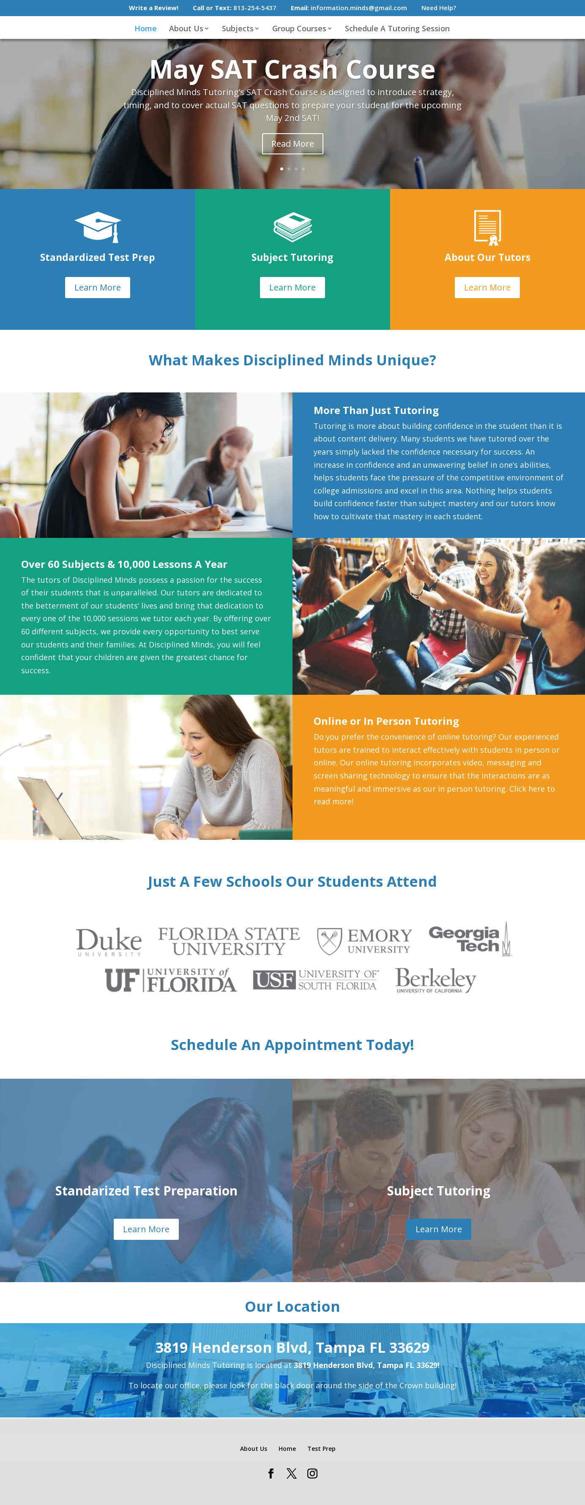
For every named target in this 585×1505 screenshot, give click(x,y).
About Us (186, 29)
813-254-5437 (234, 8)
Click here (527, 789)
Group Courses (299, 29)
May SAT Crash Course (292, 68)
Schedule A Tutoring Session (397, 29)
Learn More (97, 287)
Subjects (238, 29)
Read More (292, 143)
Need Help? (438, 8)
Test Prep (321, 1449)
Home (145, 29)
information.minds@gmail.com (349, 8)
